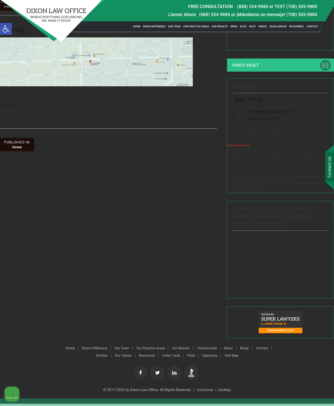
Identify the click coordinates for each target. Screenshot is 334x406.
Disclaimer (204, 392)
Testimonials (220, 350)
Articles (242, 248)
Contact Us (329, 167)
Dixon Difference (154, 26)
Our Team (174, 26)
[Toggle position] (309, 259)
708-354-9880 (274, 131)
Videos (262, 26)
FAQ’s (252, 26)
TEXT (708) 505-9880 (295, 6)
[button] (6, 29)
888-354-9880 (274, 138)
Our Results (220, 26)
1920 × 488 (9, 105)
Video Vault (247, 65)
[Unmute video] (252, 259)
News (234, 26)
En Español (296, 26)
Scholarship (278, 26)
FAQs (240, 240)
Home (136, 26)
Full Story (279, 43)
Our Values (130, 357)
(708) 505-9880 (301, 14)
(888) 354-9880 (252, 6)
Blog (243, 26)
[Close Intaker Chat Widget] (319, 259)
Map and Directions (238, 148)
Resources (155, 357)
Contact (312, 26)
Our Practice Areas (196, 26)
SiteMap (225, 392)
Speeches (223, 357)
